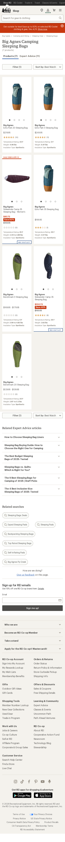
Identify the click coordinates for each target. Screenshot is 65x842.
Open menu (60, 10)
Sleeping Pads (45, 524)
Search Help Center (12, 759)
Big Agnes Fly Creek (15, 562)
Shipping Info (41, 676)
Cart (54, 10)
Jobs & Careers (9, 730)
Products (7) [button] (10, 56)
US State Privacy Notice (41, 818)
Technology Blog (42, 743)
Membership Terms (44, 826)
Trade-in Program (11, 718)
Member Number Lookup (15, 705)
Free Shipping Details (44, 692)
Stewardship (40, 747)
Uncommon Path (42, 713)
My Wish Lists (9, 672)
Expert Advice (41, 705)
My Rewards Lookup (12, 667)
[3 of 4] (19, 120)
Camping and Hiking (21, 36)
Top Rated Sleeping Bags (17, 543)
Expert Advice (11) (30, 56)
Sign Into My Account (13, 663)
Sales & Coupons (42, 688)
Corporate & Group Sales (15, 747)
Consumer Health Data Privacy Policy (23, 822)
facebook (29, 781)
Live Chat (7, 768)
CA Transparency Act (21, 826)
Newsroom (39, 738)
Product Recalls (51, 822)
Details (41, 588)
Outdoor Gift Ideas (12, 688)
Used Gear (7, 713)
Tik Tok (22, 781)
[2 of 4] (14, 120)
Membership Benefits (13, 676)
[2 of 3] (16, 201)
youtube (42, 781)
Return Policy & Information (48, 667)
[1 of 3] (12, 201)
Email (4, 594)
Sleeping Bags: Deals (15, 515)
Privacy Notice (19, 818)
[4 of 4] (24, 120)
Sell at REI (7, 738)
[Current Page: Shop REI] (7, 3)
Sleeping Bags (52, 36)
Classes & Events (42, 709)
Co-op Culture (9, 734)
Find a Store (8, 764)
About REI (39, 730)
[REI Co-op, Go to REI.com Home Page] (6, 10)
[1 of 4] (9, 120)
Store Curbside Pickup (45, 672)
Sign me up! (32, 608)
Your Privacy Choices (41, 814)
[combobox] (32, 18)
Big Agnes (6, 36)
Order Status (40, 663)
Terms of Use (19, 814)
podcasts (49, 781)
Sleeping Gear (37, 36)
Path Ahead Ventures (44, 718)
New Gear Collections (13, 709)
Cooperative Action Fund (46, 734)
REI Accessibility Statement (32, 829)
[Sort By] (48, 67)
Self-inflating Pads (14, 552)
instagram (15, 781)
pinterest (36, 781)
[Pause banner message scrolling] (62, 26)
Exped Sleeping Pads (15, 524)
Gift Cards (7, 692)
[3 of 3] (21, 201)
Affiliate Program (10, 743)
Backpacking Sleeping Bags (19, 534)
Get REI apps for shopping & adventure (32, 789)
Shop (16, 10)
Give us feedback (26, 574)
